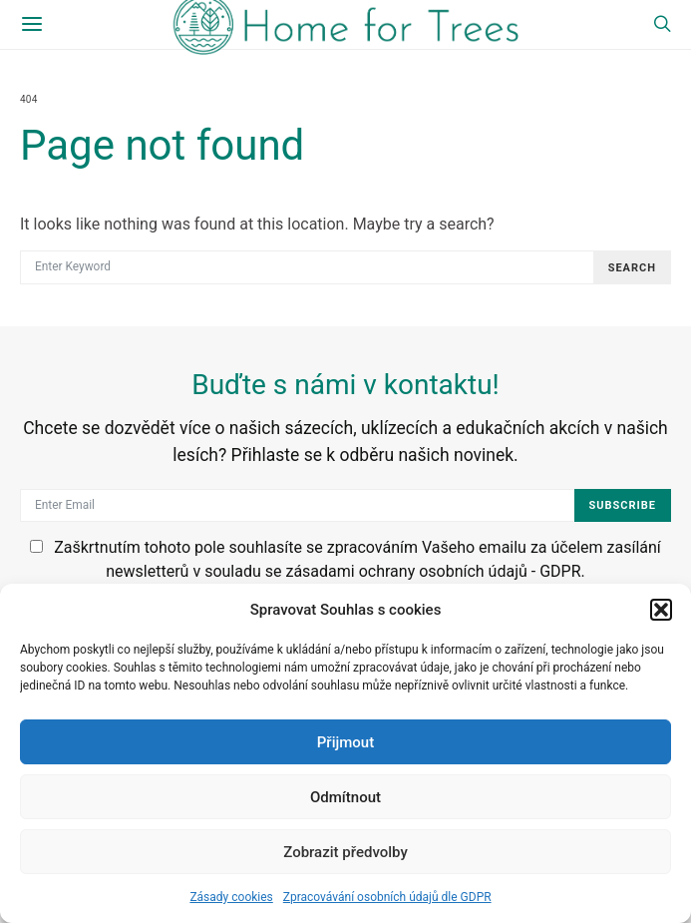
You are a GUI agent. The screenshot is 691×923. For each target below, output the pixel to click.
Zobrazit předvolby (345, 852)
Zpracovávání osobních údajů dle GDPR (387, 897)
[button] (661, 610)
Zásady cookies (230, 897)
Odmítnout (345, 797)
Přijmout (345, 742)
